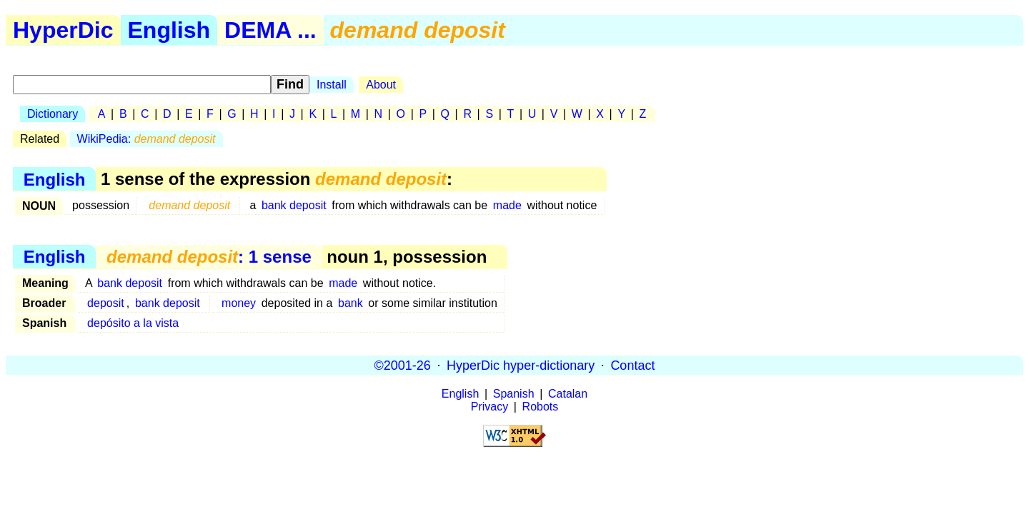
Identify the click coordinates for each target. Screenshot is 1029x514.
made (507, 205)
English (169, 30)
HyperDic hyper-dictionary (521, 365)
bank (350, 303)
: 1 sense (209, 256)
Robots (540, 406)
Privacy (489, 406)
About (381, 85)
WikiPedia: (146, 139)
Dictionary (52, 114)
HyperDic (63, 30)
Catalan (567, 394)
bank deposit (294, 205)
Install (332, 85)
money (239, 303)
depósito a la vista (133, 323)
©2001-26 (402, 365)
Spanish (514, 394)
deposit (105, 303)
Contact (632, 365)
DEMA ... (270, 30)
